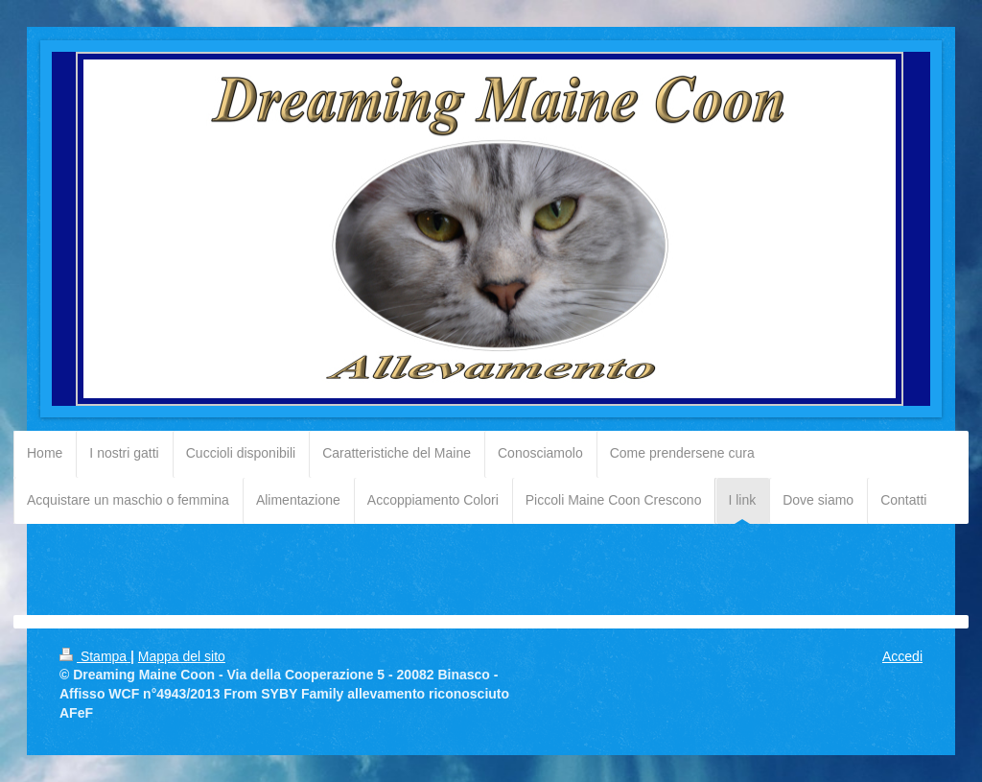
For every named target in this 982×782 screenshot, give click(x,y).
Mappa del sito (181, 656)
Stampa (94, 656)
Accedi (902, 656)
